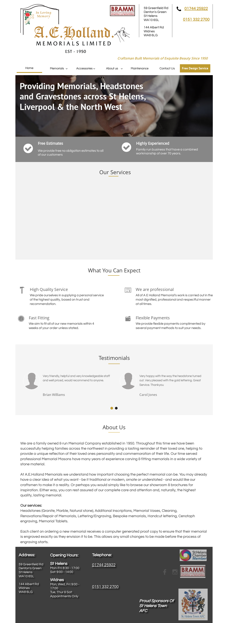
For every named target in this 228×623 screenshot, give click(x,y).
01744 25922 (196, 9)
